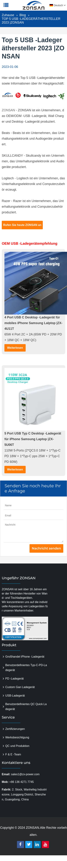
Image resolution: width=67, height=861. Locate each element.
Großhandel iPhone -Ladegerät (24, 656)
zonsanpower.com (25, 7)
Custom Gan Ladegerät (20, 687)
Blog (22, 15)
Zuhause (8, 15)
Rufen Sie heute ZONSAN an (22, 224)
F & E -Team (13, 754)
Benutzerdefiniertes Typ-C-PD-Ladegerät (26, 668)
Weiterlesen (15, 347)
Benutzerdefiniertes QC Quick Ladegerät (26, 707)
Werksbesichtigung (17, 737)
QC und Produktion (17, 745)
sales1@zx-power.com (25, 774)
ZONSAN (8, 110)
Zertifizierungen (15, 728)
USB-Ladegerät (15, 695)
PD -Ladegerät (14, 678)
